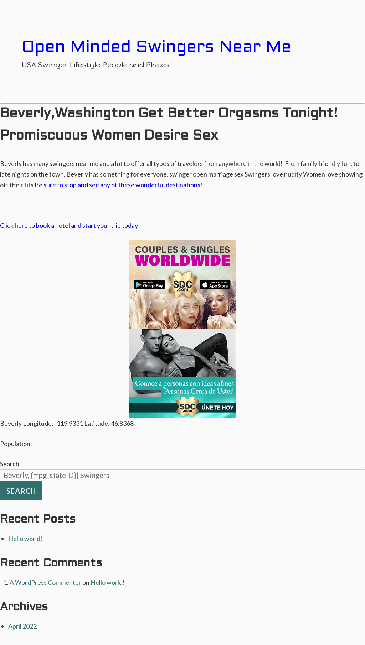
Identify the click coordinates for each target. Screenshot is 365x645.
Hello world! (25, 538)
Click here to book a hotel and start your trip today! (70, 225)
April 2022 (22, 626)
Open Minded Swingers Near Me (156, 48)
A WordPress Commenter (45, 582)
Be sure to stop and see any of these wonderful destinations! (118, 185)
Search (9, 464)
